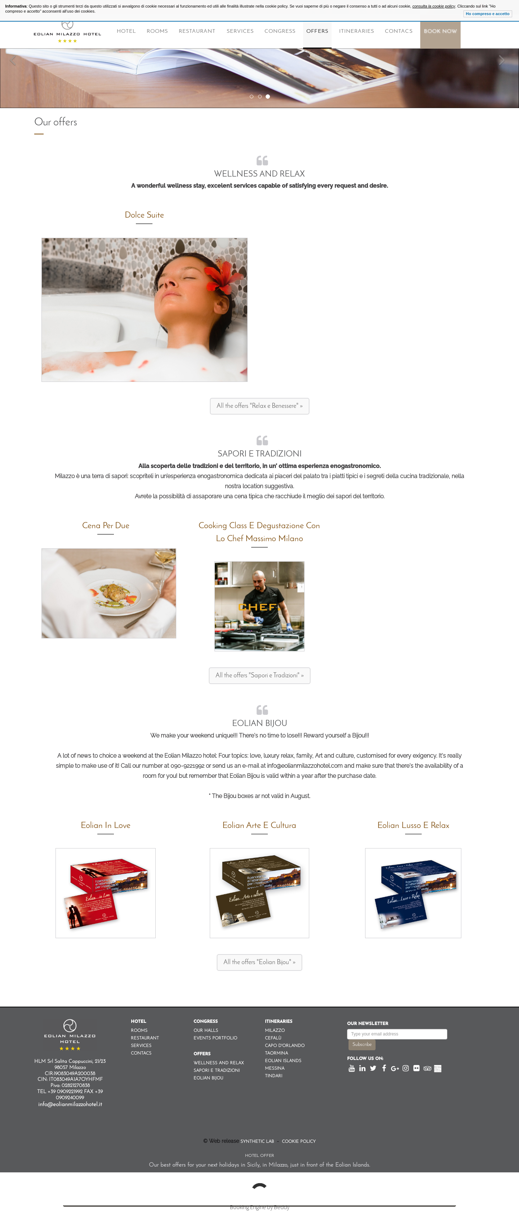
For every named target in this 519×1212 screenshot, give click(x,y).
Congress (280, 31)
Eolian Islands (283, 1061)
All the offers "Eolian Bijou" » (259, 962)
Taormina (276, 1053)
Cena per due (105, 526)
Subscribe (362, 1044)
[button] (13, 54)
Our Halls (206, 1031)
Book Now (440, 31)
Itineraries (356, 31)
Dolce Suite (144, 215)
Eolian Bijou (259, 724)
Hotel (126, 31)
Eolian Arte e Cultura (259, 825)
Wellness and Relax (259, 174)
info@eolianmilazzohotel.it (70, 1105)
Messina (274, 1068)
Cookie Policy (298, 1142)
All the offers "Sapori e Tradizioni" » (260, 675)
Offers (317, 31)
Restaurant (197, 31)
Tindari (273, 1076)
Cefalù (273, 1038)
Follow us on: (365, 1059)
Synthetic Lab (257, 1142)
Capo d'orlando (285, 1046)
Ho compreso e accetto (488, 14)
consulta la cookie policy (433, 6)
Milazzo (275, 1031)
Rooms (157, 31)
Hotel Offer (259, 1156)
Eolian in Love (105, 825)
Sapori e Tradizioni (260, 454)
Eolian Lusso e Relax (413, 825)
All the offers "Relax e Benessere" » (260, 406)
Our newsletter (367, 1024)
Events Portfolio (215, 1038)
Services (240, 31)
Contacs (398, 31)
